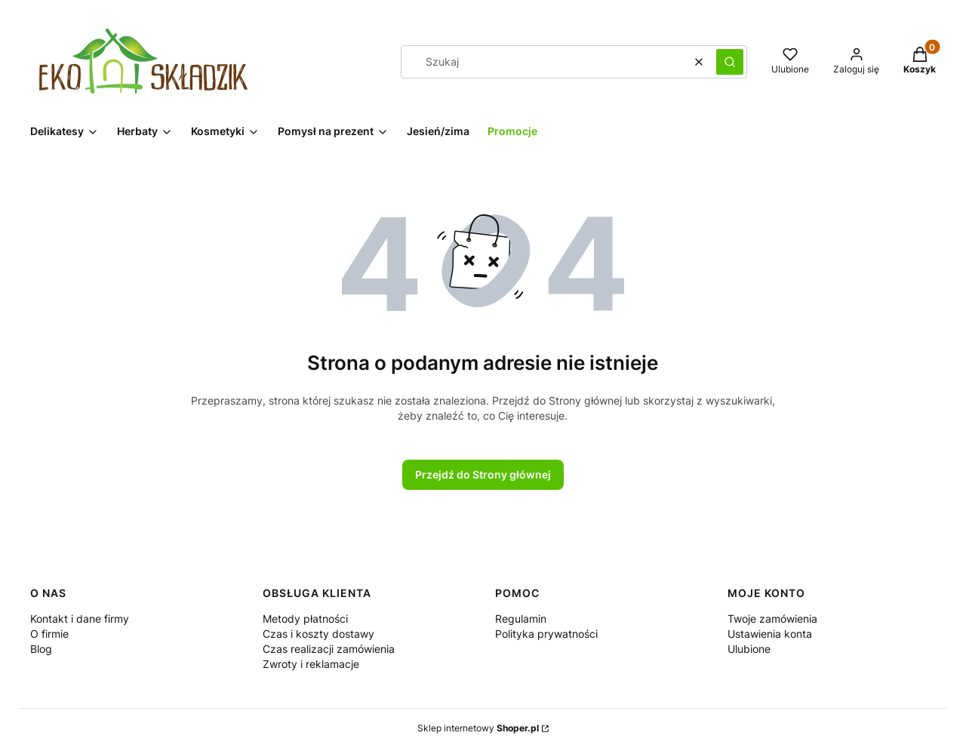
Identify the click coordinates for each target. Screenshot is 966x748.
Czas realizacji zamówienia (329, 648)
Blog (41, 648)
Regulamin (520, 618)
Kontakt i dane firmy (79, 618)
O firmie (49, 633)
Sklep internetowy (478, 728)
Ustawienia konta (770, 633)
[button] (729, 62)
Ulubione (749, 648)
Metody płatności (305, 618)
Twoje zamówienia (772, 618)
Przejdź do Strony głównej (483, 474)
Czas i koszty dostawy (318, 633)
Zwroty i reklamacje (311, 663)
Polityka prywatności (546, 633)
